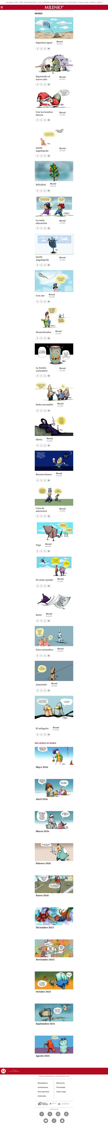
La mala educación (41, 222)
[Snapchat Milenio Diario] (62, 1120)
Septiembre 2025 (45, 1023)
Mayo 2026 (42, 767)
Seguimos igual (44, 42)
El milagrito (42, 728)
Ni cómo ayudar (44, 579)
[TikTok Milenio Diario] (54, 1120)
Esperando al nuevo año (43, 78)
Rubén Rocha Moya (30, 2)
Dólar (16, 2)
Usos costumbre (44, 649)
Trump (40, 2)
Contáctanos (43, 1087)
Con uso (40, 295)
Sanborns (93, 2)
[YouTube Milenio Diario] (45, 1120)
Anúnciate (42, 1096)
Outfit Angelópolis (42, 258)
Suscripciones (43, 1092)
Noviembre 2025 (45, 959)
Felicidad (41, 184)
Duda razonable (44, 404)
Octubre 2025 (43, 991)
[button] (2, 8)
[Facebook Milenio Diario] (41, 1114)
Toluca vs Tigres (84, 2)
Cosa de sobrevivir (41, 510)
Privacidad (61, 1087)
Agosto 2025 (43, 1055)
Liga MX (99, 2)
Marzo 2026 (42, 831)
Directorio (61, 1083)
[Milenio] (54, 7)
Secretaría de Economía (50, 2)
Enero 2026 (42, 895)
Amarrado (41, 684)
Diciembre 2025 (45, 927)
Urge (38, 544)
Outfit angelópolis (42, 149)
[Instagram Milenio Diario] (58, 1114)
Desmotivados (43, 332)
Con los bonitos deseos (44, 113)
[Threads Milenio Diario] (66, 1114)
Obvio (39, 439)
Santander (62, 2)
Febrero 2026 (43, 863)
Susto (39, 614)
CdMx (21, 2)
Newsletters (43, 1083)
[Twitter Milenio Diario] (50, 1114)
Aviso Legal (61, 1092)
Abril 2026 (42, 799)
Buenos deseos (44, 474)
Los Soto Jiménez (72, 2)
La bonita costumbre (42, 369)
